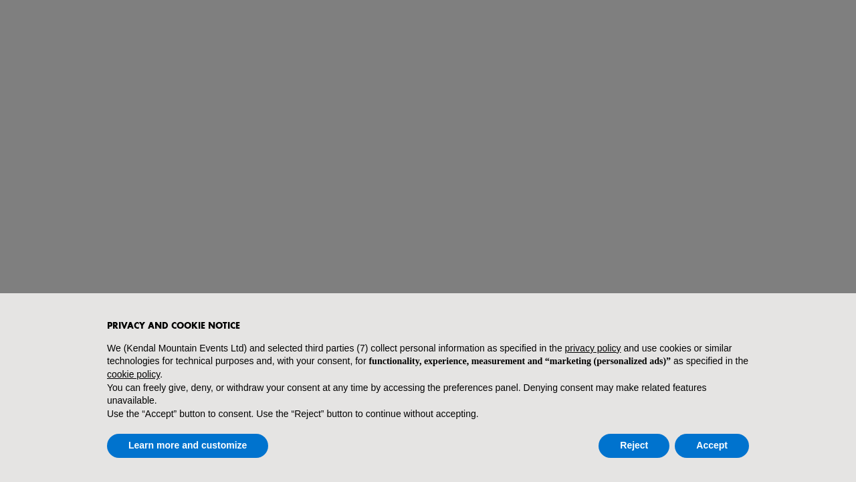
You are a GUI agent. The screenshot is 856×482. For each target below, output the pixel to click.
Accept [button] (712, 445)
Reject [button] (634, 445)
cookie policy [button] (133, 374)
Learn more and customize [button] (187, 445)
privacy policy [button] (593, 348)
